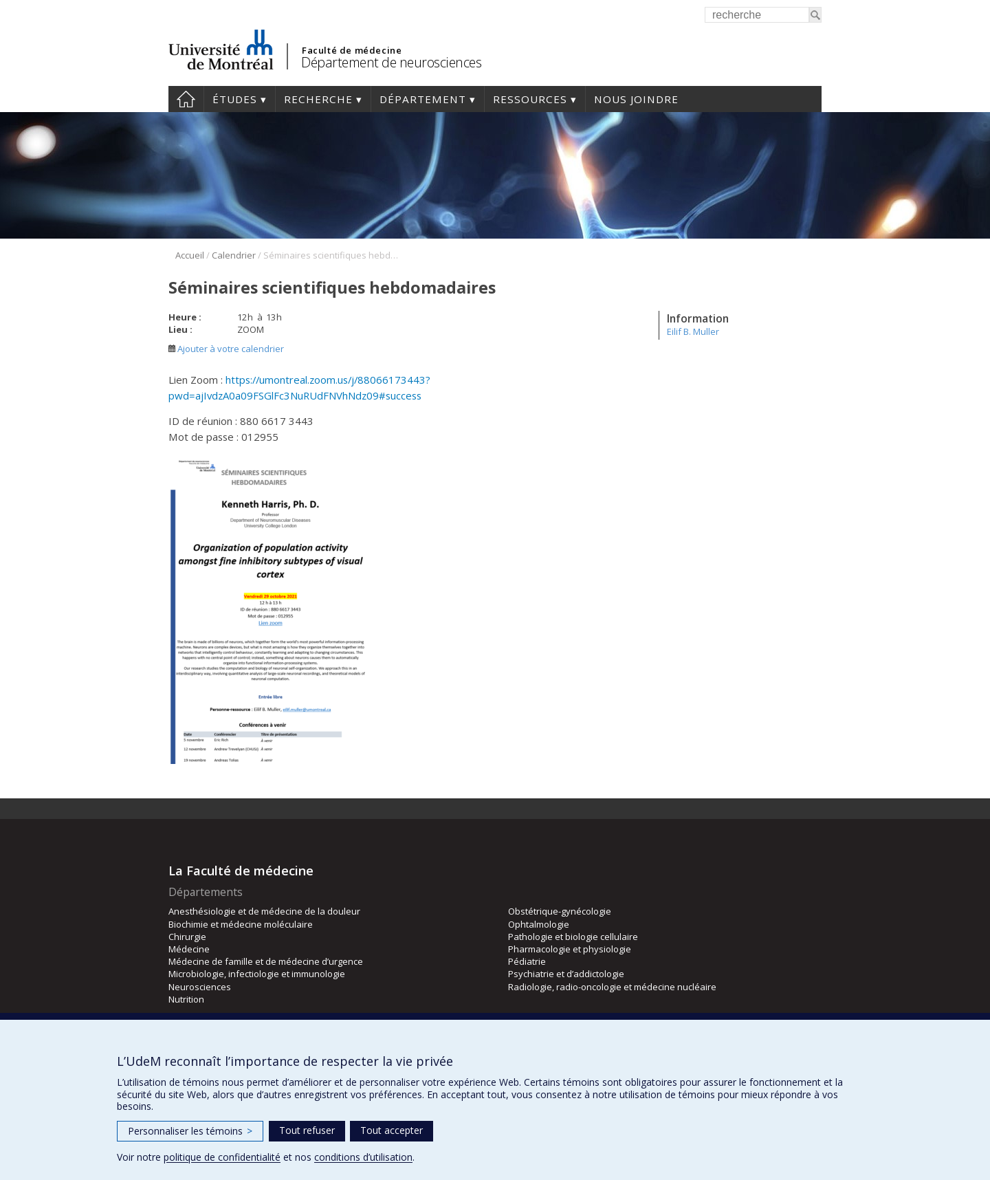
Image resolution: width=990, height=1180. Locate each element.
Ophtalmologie (538, 924)
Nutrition (186, 999)
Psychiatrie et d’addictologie (566, 974)
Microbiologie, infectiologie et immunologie (256, 974)
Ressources (530, 99)
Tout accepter (391, 1130)
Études (234, 99)
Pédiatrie (527, 961)
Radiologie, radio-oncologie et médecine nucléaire (612, 987)
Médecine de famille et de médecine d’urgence (265, 961)
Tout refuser (307, 1130)
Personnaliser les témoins (190, 1130)
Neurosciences (199, 987)
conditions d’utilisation (363, 1156)
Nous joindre (636, 99)
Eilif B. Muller (693, 331)
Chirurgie (187, 936)
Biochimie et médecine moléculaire (240, 924)
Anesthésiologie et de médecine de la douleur (264, 911)
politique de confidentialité (222, 1156)
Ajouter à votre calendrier (226, 348)
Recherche (318, 99)
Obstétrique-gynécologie (559, 911)
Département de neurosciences (391, 62)
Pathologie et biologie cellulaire (573, 936)
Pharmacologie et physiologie (569, 949)
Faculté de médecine (352, 50)
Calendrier (234, 255)
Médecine (189, 949)
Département (423, 99)
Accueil (186, 99)
